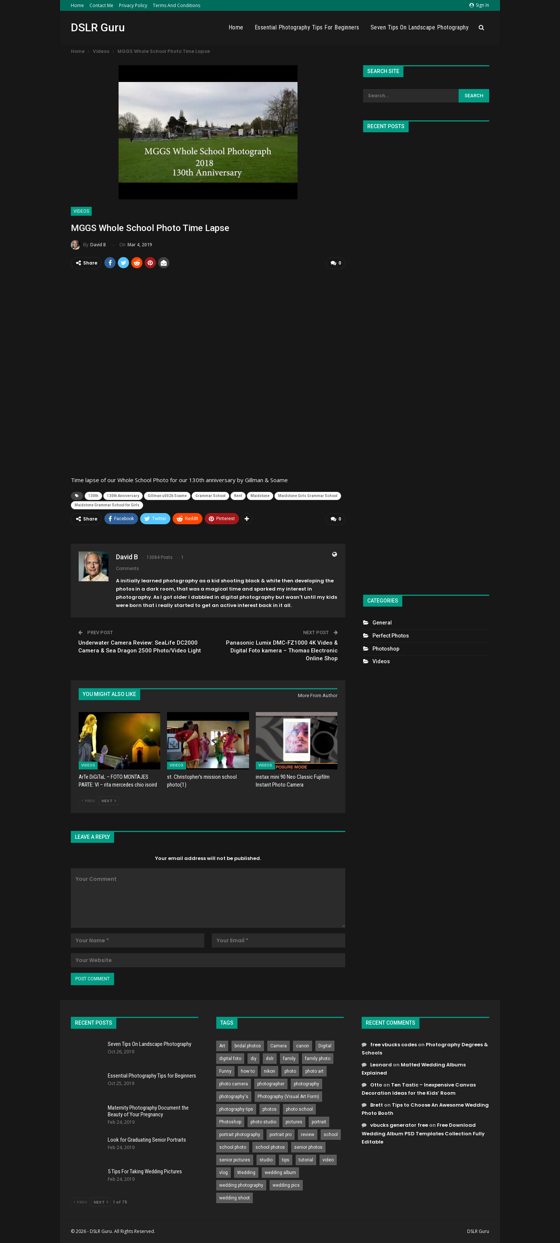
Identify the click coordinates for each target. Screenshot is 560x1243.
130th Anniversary (123, 496)
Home (77, 5)
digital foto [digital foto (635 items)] (230, 1058)
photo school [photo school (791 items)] (299, 1109)
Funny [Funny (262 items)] (225, 1071)
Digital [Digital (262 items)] (324, 1046)
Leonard (381, 1064)
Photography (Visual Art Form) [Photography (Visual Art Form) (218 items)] (288, 1096)
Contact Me (101, 5)
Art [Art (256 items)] (222, 1046)
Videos (81, 211)
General (382, 623)
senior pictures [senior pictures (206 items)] (234, 1160)
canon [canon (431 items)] (302, 1046)
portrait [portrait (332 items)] (319, 1122)
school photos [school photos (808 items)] (270, 1147)
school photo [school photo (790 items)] (232, 1147)
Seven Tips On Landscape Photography (420, 27)
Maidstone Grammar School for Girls (107, 505)
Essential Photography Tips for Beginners (307, 27)
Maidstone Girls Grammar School (307, 496)
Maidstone (260, 496)
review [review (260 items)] (307, 1134)
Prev (88, 801)
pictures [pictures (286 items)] (294, 1122)
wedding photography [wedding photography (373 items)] (241, 1185)
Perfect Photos (390, 636)
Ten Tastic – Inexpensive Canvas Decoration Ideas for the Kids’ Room (419, 1089)
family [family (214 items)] (289, 1058)
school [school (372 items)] (331, 1134)
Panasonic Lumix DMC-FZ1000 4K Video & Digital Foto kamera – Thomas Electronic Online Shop (282, 650)
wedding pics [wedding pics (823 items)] (286, 1185)
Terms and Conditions (176, 5)
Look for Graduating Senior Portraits (147, 1139)
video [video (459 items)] (328, 1160)
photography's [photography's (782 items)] (233, 1096)
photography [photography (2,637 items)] (306, 1084)
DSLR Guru (98, 27)
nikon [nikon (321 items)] (269, 1071)
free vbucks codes (393, 1044)
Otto (376, 1084)
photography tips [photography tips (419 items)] (236, 1109)
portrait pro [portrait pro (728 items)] (281, 1134)
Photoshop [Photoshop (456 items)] (230, 1122)
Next (108, 801)
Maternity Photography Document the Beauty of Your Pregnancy (148, 1111)
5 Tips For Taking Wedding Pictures (145, 1171)
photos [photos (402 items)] (269, 1109)
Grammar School (210, 496)
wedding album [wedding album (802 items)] (280, 1172)
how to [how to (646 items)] (248, 1071)
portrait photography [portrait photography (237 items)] (239, 1134)
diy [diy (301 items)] (254, 1058)
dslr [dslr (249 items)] (270, 1058)
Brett (376, 1104)
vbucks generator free (399, 1125)
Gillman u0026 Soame (167, 496)
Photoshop (385, 649)
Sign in (479, 5)
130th (93, 496)
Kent (238, 496)
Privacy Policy (133, 5)
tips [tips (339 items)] (285, 1160)
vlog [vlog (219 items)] (223, 1172)
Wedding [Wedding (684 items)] (246, 1172)
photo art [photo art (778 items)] (314, 1071)
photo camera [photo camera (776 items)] (233, 1084)
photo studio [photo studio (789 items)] (263, 1122)
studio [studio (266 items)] (266, 1160)
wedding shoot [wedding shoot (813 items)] (234, 1198)
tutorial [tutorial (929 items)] (306, 1160)
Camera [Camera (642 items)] (278, 1046)
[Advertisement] (426, 360)
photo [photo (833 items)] (290, 1071)
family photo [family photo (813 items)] (317, 1058)
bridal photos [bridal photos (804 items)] (248, 1046)
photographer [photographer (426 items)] (270, 1084)
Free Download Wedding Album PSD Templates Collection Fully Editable (423, 1133)
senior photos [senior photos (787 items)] (308, 1147)
